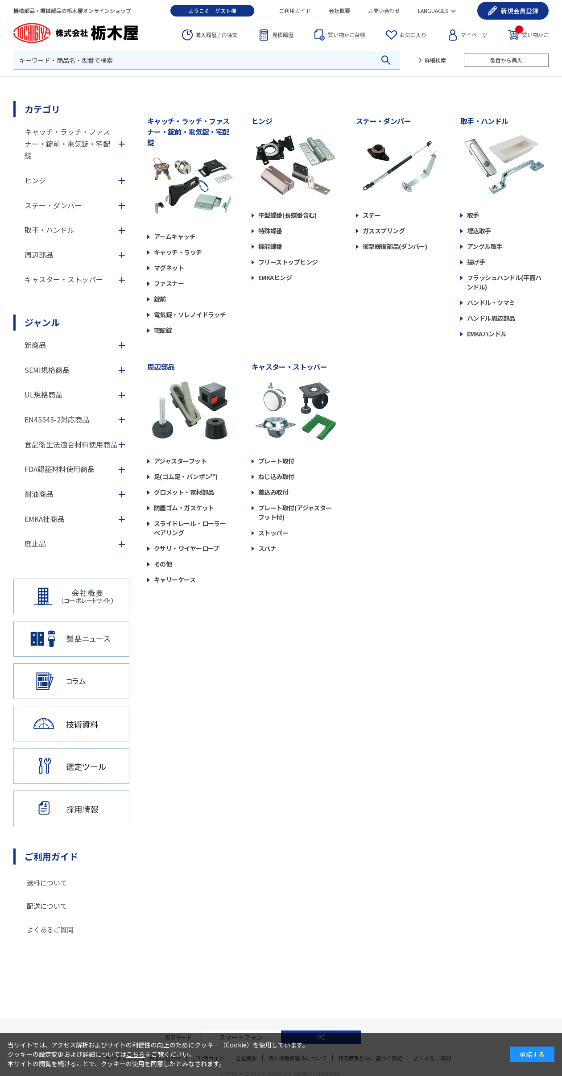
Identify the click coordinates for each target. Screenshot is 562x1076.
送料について (47, 882)
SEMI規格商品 (47, 369)
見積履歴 (282, 34)
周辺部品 (160, 366)
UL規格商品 (43, 394)
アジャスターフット (180, 460)
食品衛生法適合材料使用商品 (71, 444)
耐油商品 (39, 493)
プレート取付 (276, 460)
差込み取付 (273, 492)
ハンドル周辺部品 (491, 318)
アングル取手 (485, 246)
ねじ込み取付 (276, 476)
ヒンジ (262, 121)
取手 (473, 215)
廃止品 (35, 543)
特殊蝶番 (270, 230)
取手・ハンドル (484, 121)
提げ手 (476, 261)
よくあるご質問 (50, 929)
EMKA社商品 (44, 518)
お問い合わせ (384, 10)
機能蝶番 (270, 246)
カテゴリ (42, 109)
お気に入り (413, 34)
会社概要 (339, 10)
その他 (163, 563)
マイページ (474, 34)
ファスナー (169, 283)
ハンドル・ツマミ (491, 302)
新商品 (35, 344)
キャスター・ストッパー (289, 366)
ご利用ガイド (295, 10)
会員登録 (519, 10)
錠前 (160, 298)
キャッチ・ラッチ (178, 252)
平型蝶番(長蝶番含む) (287, 215)
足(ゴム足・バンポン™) (185, 476)
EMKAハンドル (487, 333)
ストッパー (273, 532)
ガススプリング (384, 230)
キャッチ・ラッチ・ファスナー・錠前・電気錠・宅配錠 (188, 132)
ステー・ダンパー (383, 121)
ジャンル (42, 322)
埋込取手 (479, 230)
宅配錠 (163, 330)
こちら (135, 1054)
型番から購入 (506, 60)
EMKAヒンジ (275, 277)
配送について (47, 905)
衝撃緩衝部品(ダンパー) (395, 246)
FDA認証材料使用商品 (60, 469)
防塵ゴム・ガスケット (184, 507)
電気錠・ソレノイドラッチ (190, 314)
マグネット (169, 267)
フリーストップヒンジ (288, 261)
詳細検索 (435, 60)
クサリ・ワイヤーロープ (186, 548)
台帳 (346, 35)
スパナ (267, 548)
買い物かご (532, 34)
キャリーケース (174, 579)
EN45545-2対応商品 (57, 419)
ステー (371, 215)
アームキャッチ (174, 236)
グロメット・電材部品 (184, 492)
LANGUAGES (433, 10)
